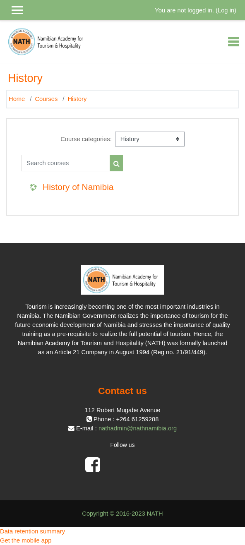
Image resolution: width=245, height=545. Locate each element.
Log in (226, 10)
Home (17, 99)
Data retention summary (32, 531)
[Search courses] (65, 163)
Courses (46, 99)
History (76, 99)
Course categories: (86, 139)
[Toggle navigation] (233, 42)
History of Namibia (78, 187)
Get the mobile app (25, 540)
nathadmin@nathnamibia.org (137, 428)
